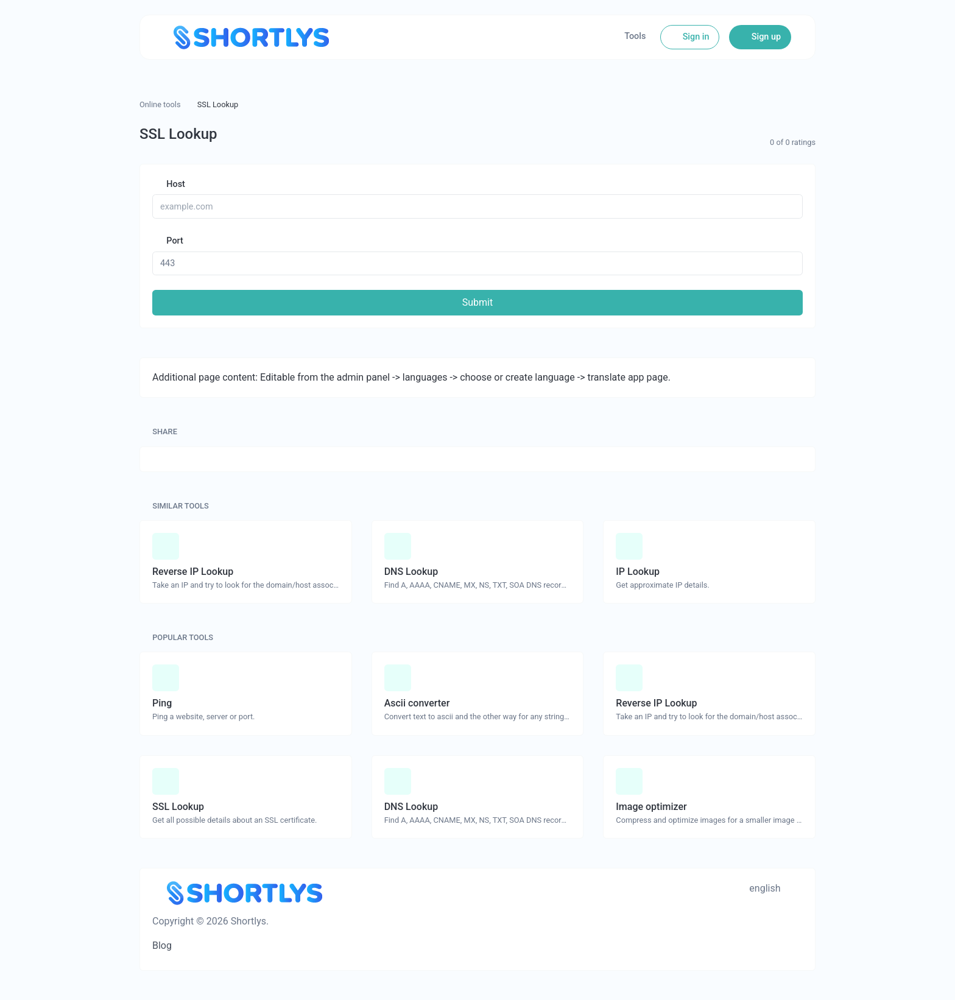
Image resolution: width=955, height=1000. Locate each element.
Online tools (160, 104)
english (763, 888)
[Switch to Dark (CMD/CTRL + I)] (797, 888)
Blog (162, 945)
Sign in (694, 37)
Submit (477, 302)
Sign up (765, 37)
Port (173, 241)
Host (174, 184)
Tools (635, 36)
